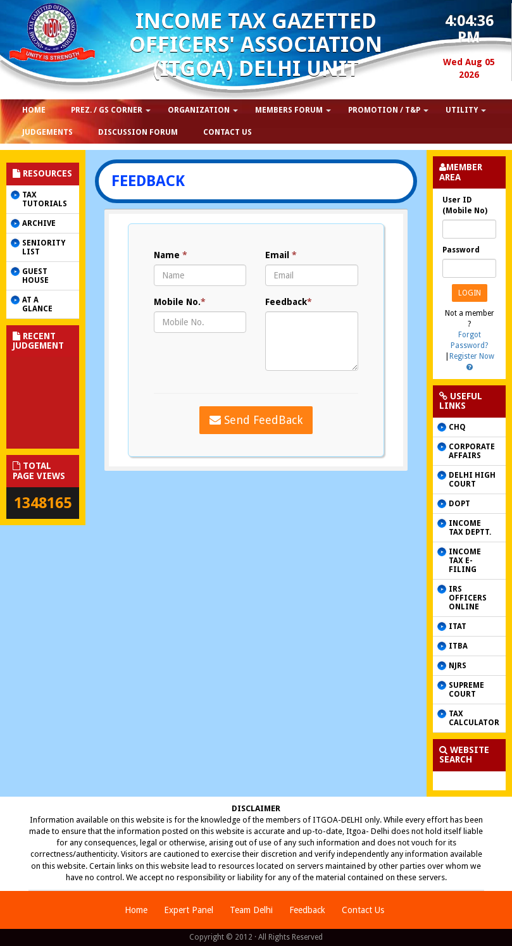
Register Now (471, 356)
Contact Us (363, 910)
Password (461, 250)
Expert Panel (188, 910)
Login (469, 293)
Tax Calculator (474, 718)
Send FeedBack (256, 419)
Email (281, 255)
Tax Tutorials (44, 199)
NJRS (457, 665)
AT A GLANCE (37, 304)
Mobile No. (180, 302)
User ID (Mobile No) (464, 205)
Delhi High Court (472, 480)
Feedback (288, 302)
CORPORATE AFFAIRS (472, 451)
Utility (462, 110)
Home (136, 910)
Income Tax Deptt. (470, 528)
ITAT (457, 626)
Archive (39, 223)
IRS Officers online (468, 598)
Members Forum (289, 110)
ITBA (458, 646)
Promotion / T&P (384, 110)
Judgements (47, 132)
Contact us (227, 132)
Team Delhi (251, 910)
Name (170, 255)
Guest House (35, 276)
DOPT (459, 503)
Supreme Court (466, 690)
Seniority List (43, 247)
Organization (199, 110)
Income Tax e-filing (465, 560)
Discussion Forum (138, 132)
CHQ (457, 427)
